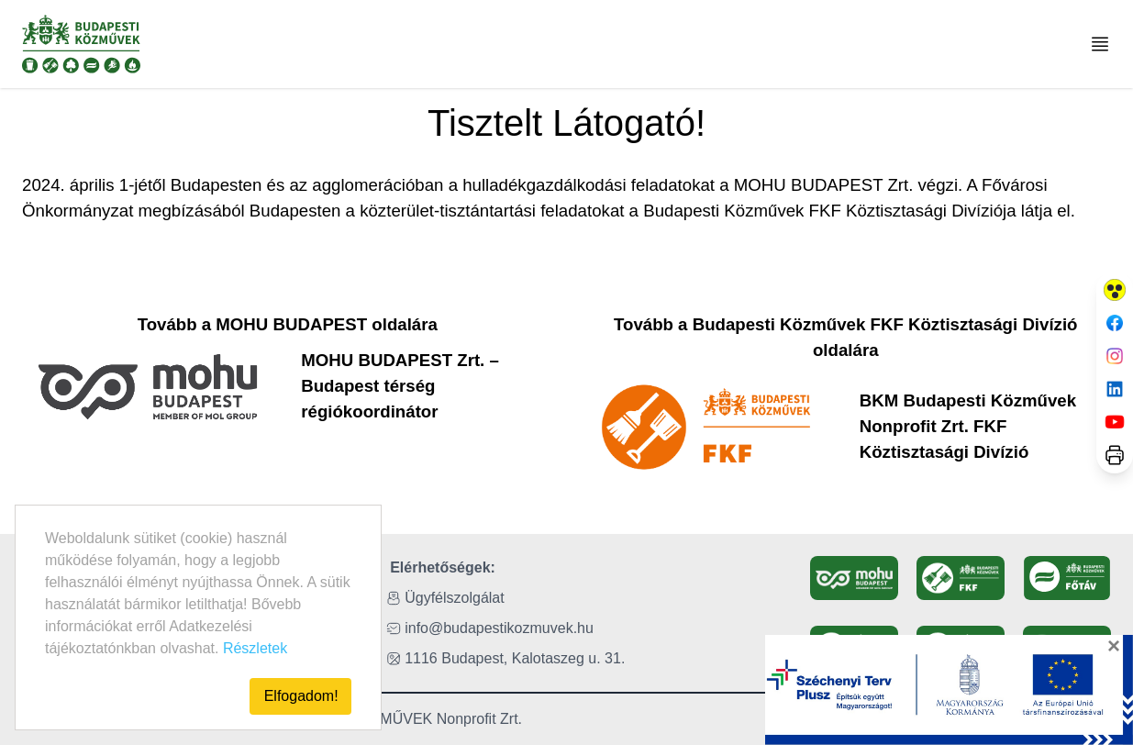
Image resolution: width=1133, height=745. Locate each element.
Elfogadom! (301, 696)
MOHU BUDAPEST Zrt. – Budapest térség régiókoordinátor (400, 385)
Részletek (255, 648)
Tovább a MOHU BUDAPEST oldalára (288, 324)
